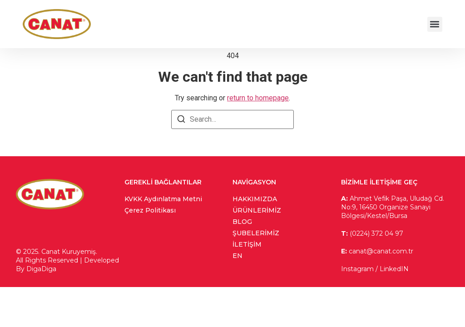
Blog (242, 222)
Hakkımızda (254, 199)
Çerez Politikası (150, 210)
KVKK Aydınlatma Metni (163, 199)
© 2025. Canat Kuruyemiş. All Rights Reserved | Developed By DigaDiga (67, 260)
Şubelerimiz (255, 233)
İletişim (247, 244)
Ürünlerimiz (256, 210)
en (237, 256)
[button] (434, 24)
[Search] (181, 120)
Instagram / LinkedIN (375, 269)
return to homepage (258, 98)
